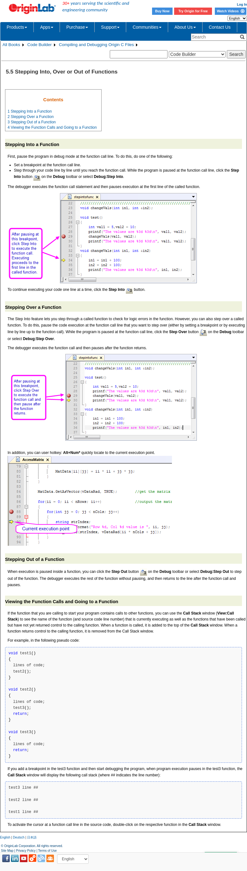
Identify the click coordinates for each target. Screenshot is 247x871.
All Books (11, 44)
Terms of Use (47, 850)
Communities (147, 27)
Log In (242, 4)
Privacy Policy (26, 850)
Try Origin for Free (193, 11)
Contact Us (220, 27)
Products (17, 27)
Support (110, 27)
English (5, 837)
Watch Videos (230, 11)
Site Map (7, 850)
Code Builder (39, 44)
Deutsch (19, 837)
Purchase (77, 27)
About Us (185, 27)
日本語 (32, 837)
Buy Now (162, 11)
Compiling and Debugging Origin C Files (96, 44)
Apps (46, 27)
